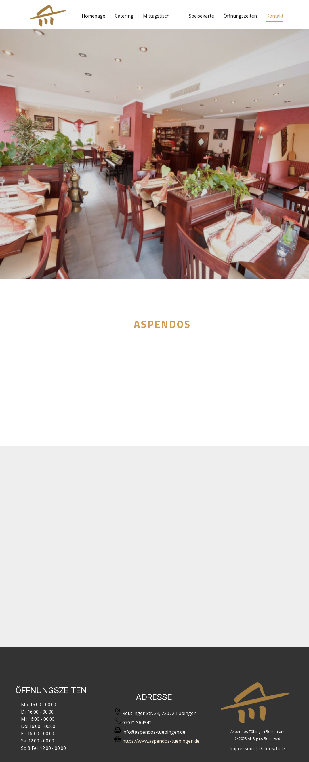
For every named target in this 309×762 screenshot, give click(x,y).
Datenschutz (271, 748)
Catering (124, 16)
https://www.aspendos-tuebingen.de (156, 740)
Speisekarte (201, 16)
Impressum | (243, 748)
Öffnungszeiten (240, 16)
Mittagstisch (156, 16)
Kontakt (274, 16)
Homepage (93, 16)
